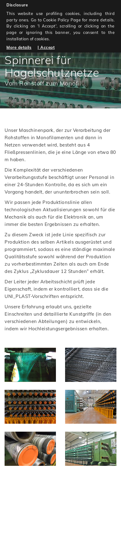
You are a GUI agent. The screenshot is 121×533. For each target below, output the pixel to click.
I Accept (46, 47)
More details (18, 47)
